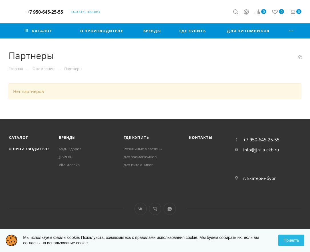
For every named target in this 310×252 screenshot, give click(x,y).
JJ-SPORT (66, 156)
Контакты (200, 137)
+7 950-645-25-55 (45, 12)
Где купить (136, 137)
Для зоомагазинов (140, 156)
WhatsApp (170, 209)
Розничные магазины (143, 148)
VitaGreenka (69, 164)
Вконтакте (140, 209)
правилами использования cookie (166, 237)
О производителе (29, 148)
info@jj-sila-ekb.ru (261, 150)
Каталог (18, 137)
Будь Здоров (70, 148)
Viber (155, 209)
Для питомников (138, 164)
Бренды (67, 137)
